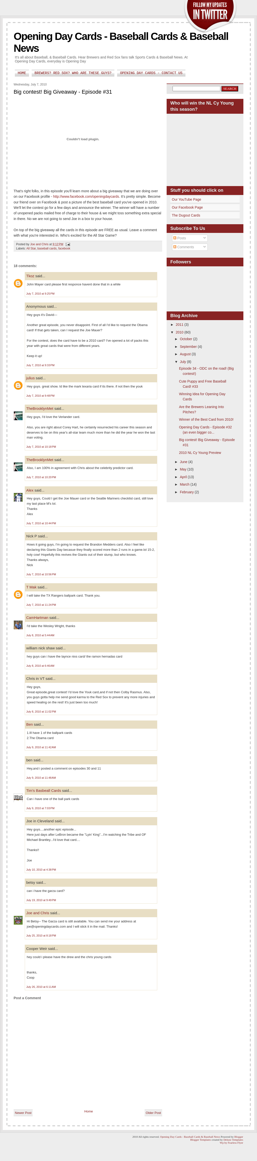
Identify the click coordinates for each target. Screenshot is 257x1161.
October (186, 339)
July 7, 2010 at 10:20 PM (41, 477)
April (184, 477)
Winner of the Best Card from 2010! (206, 419)
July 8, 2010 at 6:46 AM (40, 665)
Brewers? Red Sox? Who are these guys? (73, 73)
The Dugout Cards (186, 215)
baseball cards (46, 248)
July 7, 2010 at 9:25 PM (40, 293)
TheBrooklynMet (39, 408)
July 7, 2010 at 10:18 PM (41, 446)
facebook (64, 248)
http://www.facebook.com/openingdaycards (86, 196)
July (183, 362)
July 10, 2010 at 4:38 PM (41, 869)
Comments (183, 247)
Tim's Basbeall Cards (43, 790)
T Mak (31, 587)
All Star (31, 248)
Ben (29, 724)
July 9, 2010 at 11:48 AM (41, 777)
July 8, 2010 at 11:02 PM (41, 711)
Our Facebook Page (187, 207)
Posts (179, 238)
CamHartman (37, 617)
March (185, 484)
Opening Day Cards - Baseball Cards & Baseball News (190, 1136)
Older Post (153, 1113)
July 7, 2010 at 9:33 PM (40, 365)
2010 (180, 332)
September (189, 347)
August (185, 354)
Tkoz (30, 276)
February (187, 492)
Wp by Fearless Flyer (231, 1142)
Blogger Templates (200, 1139)
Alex (29, 490)
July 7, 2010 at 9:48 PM (40, 395)
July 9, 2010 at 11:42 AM (41, 747)
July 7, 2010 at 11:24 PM (41, 604)
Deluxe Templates (233, 1139)
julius (30, 378)
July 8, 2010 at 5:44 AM (40, 635)
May (183, 469)
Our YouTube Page (186, 199)
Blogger (238, 1136)
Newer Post (23, 1113)
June (184, 462)
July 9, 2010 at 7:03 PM (40, 808)
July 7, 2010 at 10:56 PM (41, 574)
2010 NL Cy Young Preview (200, 453)
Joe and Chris (37, 913)
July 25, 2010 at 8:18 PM (41, 935)
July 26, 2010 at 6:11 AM (41, 986)
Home (22, 73)
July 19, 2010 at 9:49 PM (41, 900)
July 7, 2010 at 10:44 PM (41, 523)
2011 (180, 325)
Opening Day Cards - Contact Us (151, 73)
